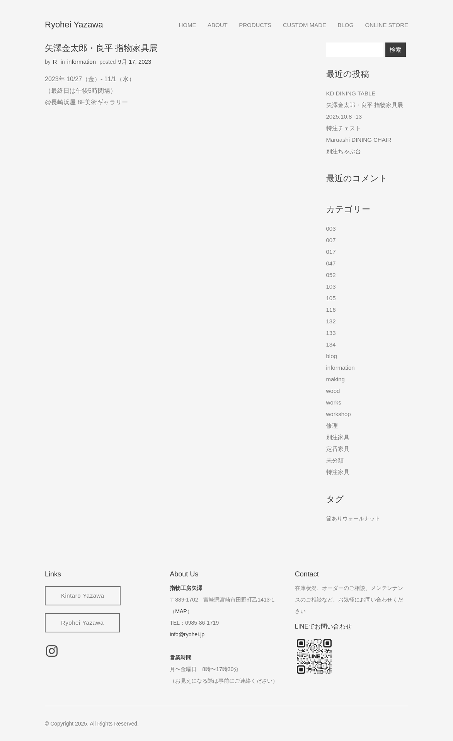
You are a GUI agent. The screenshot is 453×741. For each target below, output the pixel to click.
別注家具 (337, 437)
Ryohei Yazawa (74, 24)
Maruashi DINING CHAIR (359, 139)
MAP (181, 611)
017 (331, 251)
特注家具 (337, 472)
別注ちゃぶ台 (343, 151)
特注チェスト (343, 128)
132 (331, 321)
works (333, 402)
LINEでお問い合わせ (323, 626)
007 (331, 240)
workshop (338, 414)
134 (331, 344)
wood (333, 390)
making (335, 379)
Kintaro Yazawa (82, 595)
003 (331, 228)
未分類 (335, 460)
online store (386, 25)
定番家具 (337, 448)
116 (331, 309)
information (81, 61)
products (255, 25)
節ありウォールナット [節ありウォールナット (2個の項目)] (353, 518)
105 (331, 298)
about (218, 25)
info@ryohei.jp (187, 634)
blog (345, 25)
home (187, 25)
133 (331, 333)
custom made (304, 25)
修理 (332, 425)
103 (331, 286)
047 (331, 263)
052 (331, 275)
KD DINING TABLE (351, 93)
